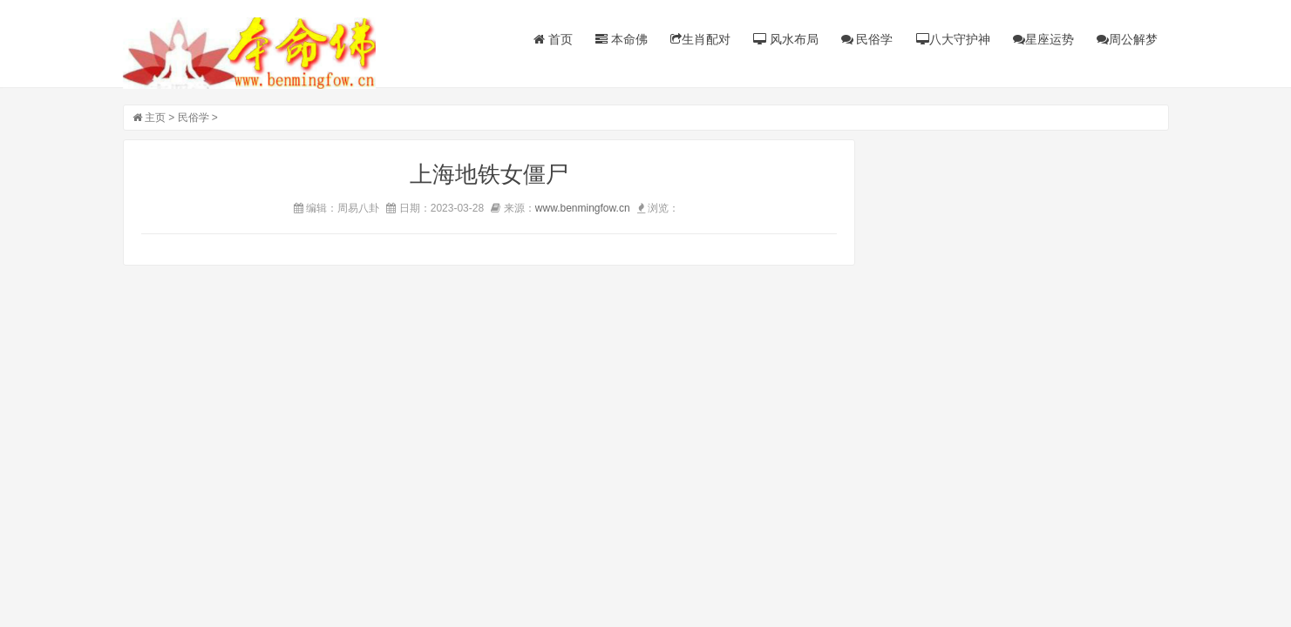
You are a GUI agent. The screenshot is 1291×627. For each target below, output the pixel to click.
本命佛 (621, 39)
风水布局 (786, 39)
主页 (155, 117)
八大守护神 (953, 39)
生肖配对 (700, 39)
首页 (553, 39)
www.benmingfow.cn (582, 208)
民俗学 (867, 39)
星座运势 (1043, 39)
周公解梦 (1127, 39)
